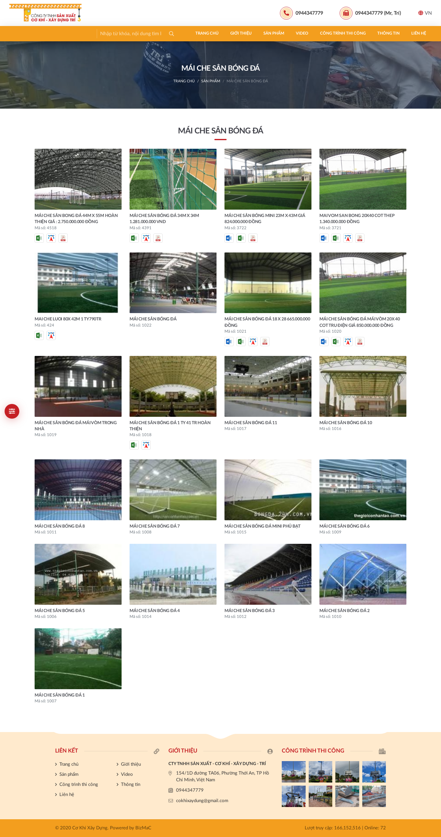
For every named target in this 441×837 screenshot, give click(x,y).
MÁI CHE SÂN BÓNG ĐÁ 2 (344, 611)
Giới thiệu (60, 33)
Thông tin (208, 33)
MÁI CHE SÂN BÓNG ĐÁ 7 (155, 526)
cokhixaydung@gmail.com (202, 800)
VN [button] (425, 13)
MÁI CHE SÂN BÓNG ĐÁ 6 (344, 526)
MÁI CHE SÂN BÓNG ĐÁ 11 (250, 423)
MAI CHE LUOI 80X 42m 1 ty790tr (68, 319)
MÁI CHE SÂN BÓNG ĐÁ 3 (249, 611)
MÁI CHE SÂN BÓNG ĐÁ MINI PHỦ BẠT (262, 526)
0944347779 (190, 790)
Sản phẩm (93, 33)
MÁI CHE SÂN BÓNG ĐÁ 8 (60, 526)
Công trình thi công (162, 33)
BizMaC (143, 828)
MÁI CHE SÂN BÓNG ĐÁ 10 (345, 423)
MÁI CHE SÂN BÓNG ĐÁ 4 (155, 611)
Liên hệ (238, 33)
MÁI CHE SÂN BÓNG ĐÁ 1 (60, 695)
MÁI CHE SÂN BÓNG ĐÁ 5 (60, 611)
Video (121, 33)
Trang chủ (26, 33)
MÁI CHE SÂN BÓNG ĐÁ (247, 81)
